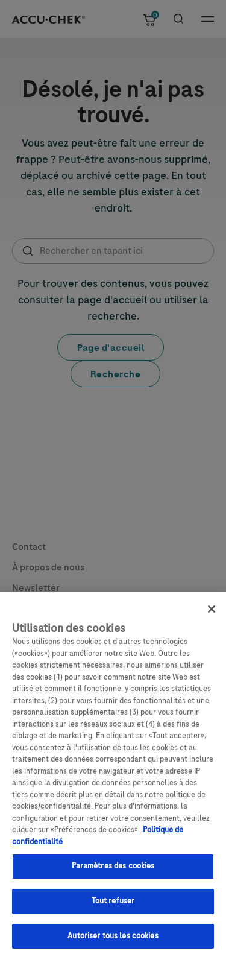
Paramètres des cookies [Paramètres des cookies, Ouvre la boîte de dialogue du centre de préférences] (113, 872)
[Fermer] (211, 615)
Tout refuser (113, 907)
